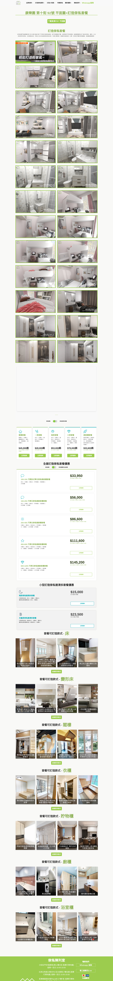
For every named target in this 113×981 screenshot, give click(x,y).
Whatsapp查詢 (88, 3)
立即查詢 (24, 455)
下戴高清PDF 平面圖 (56, 21)
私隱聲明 (85, 978)
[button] (29, 3)
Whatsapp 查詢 (86, 965)
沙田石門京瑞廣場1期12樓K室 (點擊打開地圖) (56, 965)
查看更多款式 (56, 671)
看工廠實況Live (86, 971)
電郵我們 (85, 962)
